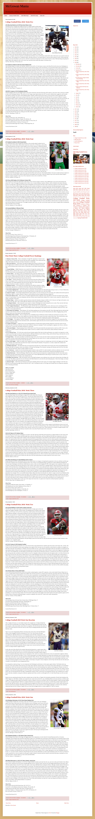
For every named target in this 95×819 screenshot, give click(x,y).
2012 (76, 118)
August (77, 93)
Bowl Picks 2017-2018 (84, 195)
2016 (76, 111)
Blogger (57, 812)
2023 (76, 52)
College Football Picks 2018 (14, 250)
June (77, 97)
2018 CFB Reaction (12, 691)
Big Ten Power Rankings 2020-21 (84, 192)
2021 (76, 56)
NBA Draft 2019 (86, 213)
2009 (76, 124)
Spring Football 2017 (76, 216)
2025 (76, 49)
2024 (76, 50)
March (77, 102)
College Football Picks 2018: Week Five (19, 22)
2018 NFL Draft (77, 190)
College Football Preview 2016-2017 (81, 178)
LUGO (49, 812)
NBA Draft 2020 (77, 215)
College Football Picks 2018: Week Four (19, 139)
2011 (76, 120)
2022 (76, 54)
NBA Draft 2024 (77, 139)
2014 (76, 114)
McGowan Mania (17, 6)
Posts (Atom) (13, 805)
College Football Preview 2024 (80, 137)
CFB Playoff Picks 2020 (86, 196)
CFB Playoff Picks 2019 (77, 196)
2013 (76, 116)
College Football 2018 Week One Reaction (20, 620)
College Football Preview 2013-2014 (81, 183)
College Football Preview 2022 (80, 168)
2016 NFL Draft (77, 188)
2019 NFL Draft (84, 189)
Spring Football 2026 (14, 15)
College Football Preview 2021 (80, 170)
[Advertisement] (80, 35)
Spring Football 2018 (83, 216)
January (77, 106)
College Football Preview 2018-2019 (15, 133)
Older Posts (66, 803)
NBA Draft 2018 (77, 213)
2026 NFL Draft (34, 15)
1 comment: (23, 382)
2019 (76, 60)
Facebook (77, 21)
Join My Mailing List (78, 141)
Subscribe (42, 15)
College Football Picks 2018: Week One (19, 697)
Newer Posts (8, 803)
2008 (76, 126)
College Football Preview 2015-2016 (81, 179)
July (77, 95)
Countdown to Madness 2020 (79, 206)
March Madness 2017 (81, 209)
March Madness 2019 (85, 210)
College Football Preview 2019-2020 (81, 173)
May (77, 99)
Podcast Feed (76, 142)
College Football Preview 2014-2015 (81, 181)
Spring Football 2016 (86, 215)
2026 (76, 47)
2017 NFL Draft (86, 188)
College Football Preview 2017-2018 (81, 176)
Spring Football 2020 (82, 218)
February (77, 104)
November (78, 66)
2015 (76, 113)
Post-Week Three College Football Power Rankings (23, 256)
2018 (76, 62)
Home (6, 15)
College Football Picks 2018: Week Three (19, 390)
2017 (76, 109)
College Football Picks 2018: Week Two (19, 504)
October (77, 68)
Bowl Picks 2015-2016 (78, 194)
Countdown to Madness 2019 (83, 205)
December (78, 64)
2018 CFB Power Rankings (13, 384)
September (78, 70)
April (77, 100)
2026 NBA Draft (24, 15)
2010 (76, 122)
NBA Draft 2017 (85, 212)
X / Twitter (85, 21)
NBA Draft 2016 (76, 212)
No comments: (23, 131)
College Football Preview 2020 (80, 171)
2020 (76, 58)
